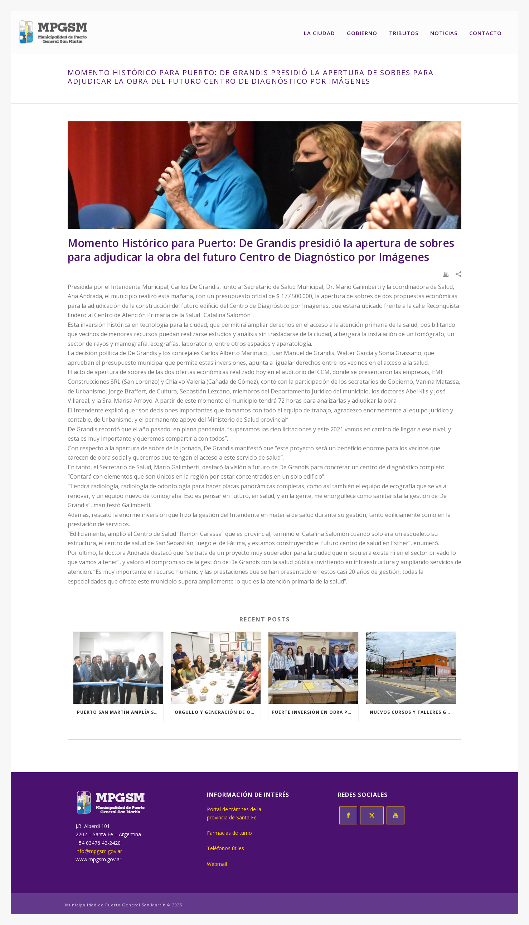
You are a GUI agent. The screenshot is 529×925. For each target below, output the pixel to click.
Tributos (403, 33)
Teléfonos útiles (225, 848)
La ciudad (319, 33)
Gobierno (362, 33)
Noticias (443, 33)
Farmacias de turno (229, 832)
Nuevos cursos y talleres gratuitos (413, 712)
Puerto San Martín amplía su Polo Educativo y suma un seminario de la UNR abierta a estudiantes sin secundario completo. (120, 712)
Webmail (217, 864)
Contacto (485, 33)
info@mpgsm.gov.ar (99, 851)
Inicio (75, 96)
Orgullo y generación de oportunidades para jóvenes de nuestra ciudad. (218, 712)
